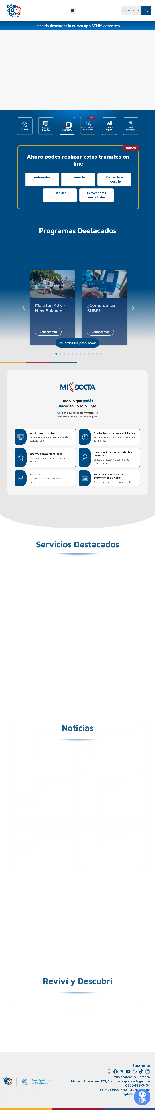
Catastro (59, 193)
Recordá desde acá (77, 25)
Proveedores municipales (96, 195)
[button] (73, 11)
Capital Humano (131, 1094)
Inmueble (78, 177)
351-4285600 (109, 1089)
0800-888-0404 (137, 1085)
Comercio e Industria (114, 179)
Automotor (42, 177)
